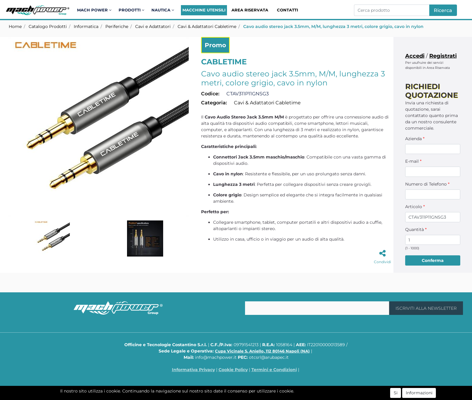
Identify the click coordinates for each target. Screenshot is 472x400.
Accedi (414, 56)
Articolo (415, 206)
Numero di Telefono (427, 184)
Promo (215, 45)
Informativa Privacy (193, 369)
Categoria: (214, 103)
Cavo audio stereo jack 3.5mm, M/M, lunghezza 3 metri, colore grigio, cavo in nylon (333, 26)
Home (15, 26)
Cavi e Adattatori (153, 26)
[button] (95, 10)
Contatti (287, 10)
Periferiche (116, 26)
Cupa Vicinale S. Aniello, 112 (262, 351)
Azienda (414, 138)
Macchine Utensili (203, 10)
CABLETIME (224, 61)
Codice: (210, 94)
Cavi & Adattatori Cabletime (207, 26)
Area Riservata (249, 10)
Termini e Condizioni (274, 369)
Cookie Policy (233, 369)
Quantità (416, 229)
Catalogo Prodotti (48, 26)
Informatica (86, 26)
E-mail (413, 161)
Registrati (443, 56)
